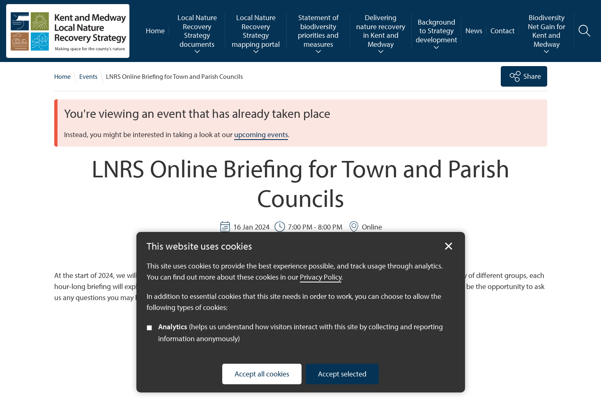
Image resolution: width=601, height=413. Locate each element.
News (473, 30)
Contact (502, 30)
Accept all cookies (262, 374)
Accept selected (342, 374)
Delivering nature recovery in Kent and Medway (380, 31)
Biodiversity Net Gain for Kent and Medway (546, 31)
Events (88, 76)
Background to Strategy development (436, 30)
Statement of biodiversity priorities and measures (318, 31)
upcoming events (261, 134)
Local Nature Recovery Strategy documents (197, 31)
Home (155, 30)
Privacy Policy (320, 277)
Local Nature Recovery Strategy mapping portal (256, 31)
